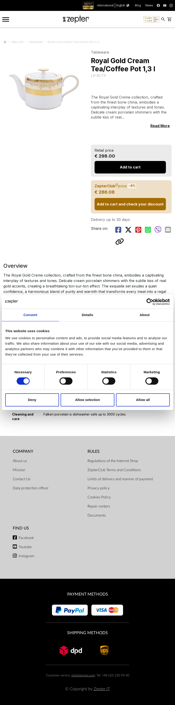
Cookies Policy (99, 497)
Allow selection (87, 400)
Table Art (18, 42)
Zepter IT (102, 689)
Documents (97, 515)
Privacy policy (99, 488)
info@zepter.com (83, 675)
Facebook (26, 538)
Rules (94, 451)
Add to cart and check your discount (130, 204)
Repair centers (99, 506)
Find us (21, 528)
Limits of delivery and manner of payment (120, 479)
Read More (160, 126)
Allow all (143, 400)
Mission (19, 470)
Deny (32, 400)
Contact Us (22, 479)
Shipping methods (87, 633)
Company (23, 451)
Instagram (26, 556)
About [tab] (145, 315)
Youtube (25, 547)
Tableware (36, 42)
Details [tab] (87, 315)
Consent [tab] (30, 315)
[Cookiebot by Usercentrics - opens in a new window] (150, 301)
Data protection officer (31, 488)
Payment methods (87, 594)
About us (20, 461)
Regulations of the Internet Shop (113, 461)
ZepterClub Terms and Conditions (114, 470)
